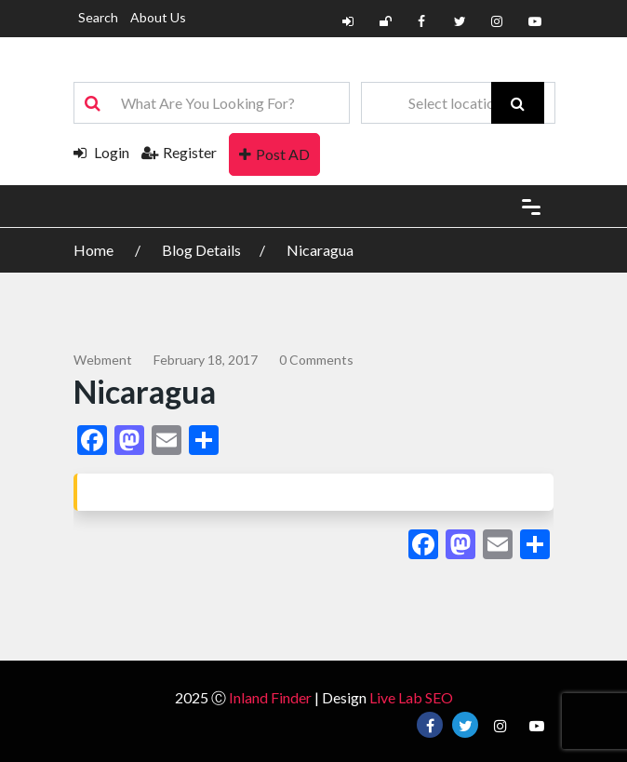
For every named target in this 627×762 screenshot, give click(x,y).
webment (102, 360)
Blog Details (201, 250)
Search (98, 17)
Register (179, 152)
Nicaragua (320, 250)
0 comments (316, 360)
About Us (158, 17)
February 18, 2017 (205, 360)
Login (101, 152)
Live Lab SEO (411, 697)
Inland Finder (270, 697)
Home (94, 250)
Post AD (274, 154)
